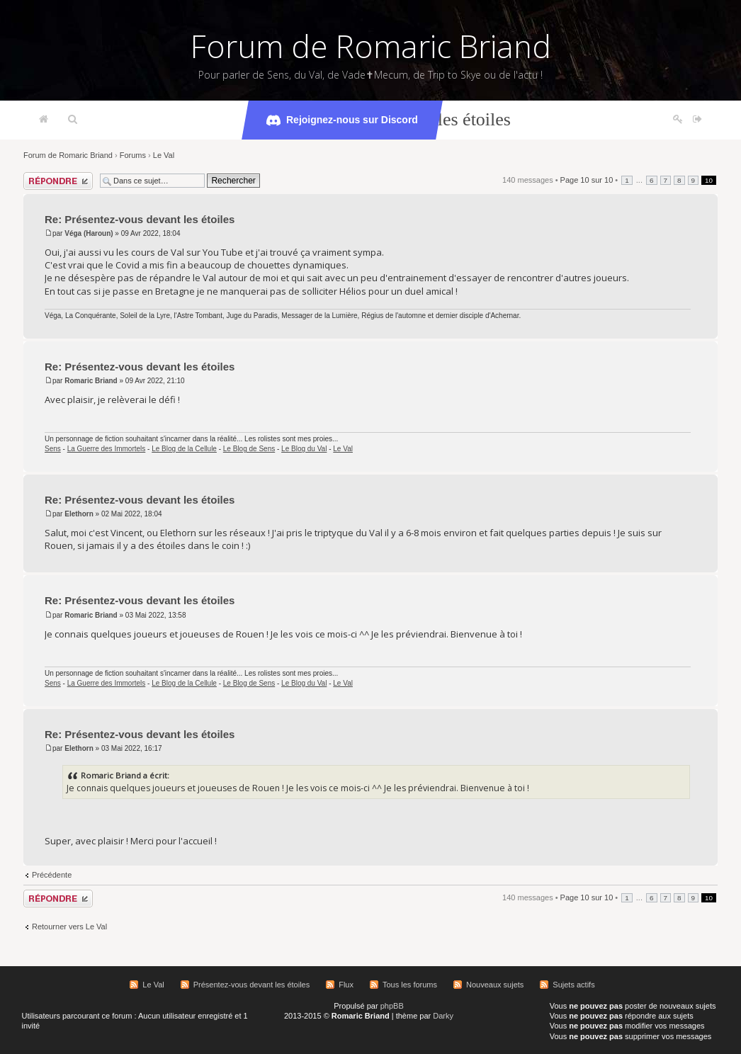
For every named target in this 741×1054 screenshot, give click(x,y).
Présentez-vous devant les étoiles (251, 984)
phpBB (392, 1006)
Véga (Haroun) (88, 233)
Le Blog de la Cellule (184, 449)
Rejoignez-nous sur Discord (342, 120)
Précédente (52, 875)
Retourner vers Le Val (69, 926)
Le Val (163, 155)
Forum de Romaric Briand (371, 46)
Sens (53, 449)
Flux (346, 984)
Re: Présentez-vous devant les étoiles (139, 219)
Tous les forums (410, 984)
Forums (133, 155)
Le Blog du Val (304, 449)
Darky (443, 1016)
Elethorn (79, 514)
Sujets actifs (573, 984)
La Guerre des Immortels (106, 449)
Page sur (586, 180)
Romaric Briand (90, 381)
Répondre (58, 181)
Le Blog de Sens (249, 449)
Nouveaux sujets (495, 984)
